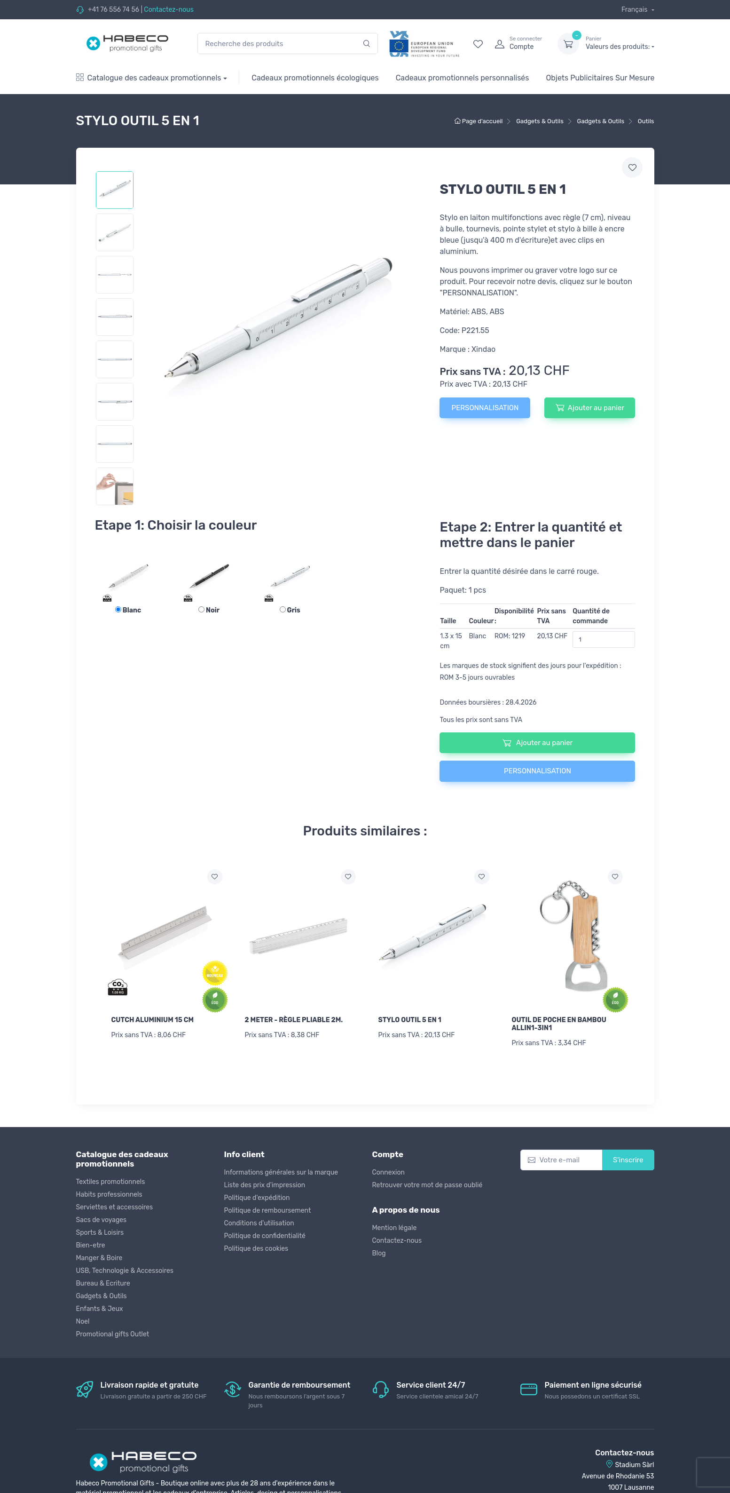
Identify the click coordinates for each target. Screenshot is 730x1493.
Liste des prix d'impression (265, 1185)
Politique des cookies (256, 1249)
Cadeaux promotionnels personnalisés (462, 77)
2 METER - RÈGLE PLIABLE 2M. (294, 1020)
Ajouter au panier (590, 407)
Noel (83, 1322)
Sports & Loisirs (100, 1233)
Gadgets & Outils (101, 1296)
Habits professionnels (109, 1195)
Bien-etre (90, 1245)
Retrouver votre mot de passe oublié (427, 1185)
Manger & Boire (99, 1258)
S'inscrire (628, 1160)
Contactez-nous (169, 10)
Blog (379, 1253)
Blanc (128, 610)
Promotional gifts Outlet (112, 1334)
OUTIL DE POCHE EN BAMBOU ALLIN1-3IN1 (559, 1024)
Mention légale (394, 1228)
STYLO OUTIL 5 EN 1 (409, 1020)
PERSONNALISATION (485, 408)
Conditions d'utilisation (259, 1223)
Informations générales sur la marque (281, 1172)
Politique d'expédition (257, 1198)
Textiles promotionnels (110, 1182)
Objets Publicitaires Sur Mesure (600, 77)
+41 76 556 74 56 (113, 10)
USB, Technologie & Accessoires (124, 1271)
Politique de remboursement (267, 1211)
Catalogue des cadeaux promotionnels (148, 77)
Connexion (388, 1172)
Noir (209, 610)
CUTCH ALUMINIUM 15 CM (152, 1020)
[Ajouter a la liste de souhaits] (214, 876)
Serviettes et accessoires (114, 1207)
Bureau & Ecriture (103, 1283)
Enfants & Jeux (99, 1309)
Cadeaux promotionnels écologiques (314, 77)
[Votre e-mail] (561, 1160)
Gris (290, 610)
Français (635, 10)
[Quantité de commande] (604, 639)
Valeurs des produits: (620, 43)
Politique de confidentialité (265, 1236)
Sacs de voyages (101, 1220)
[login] (517, 44)
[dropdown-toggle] (568, 44)
